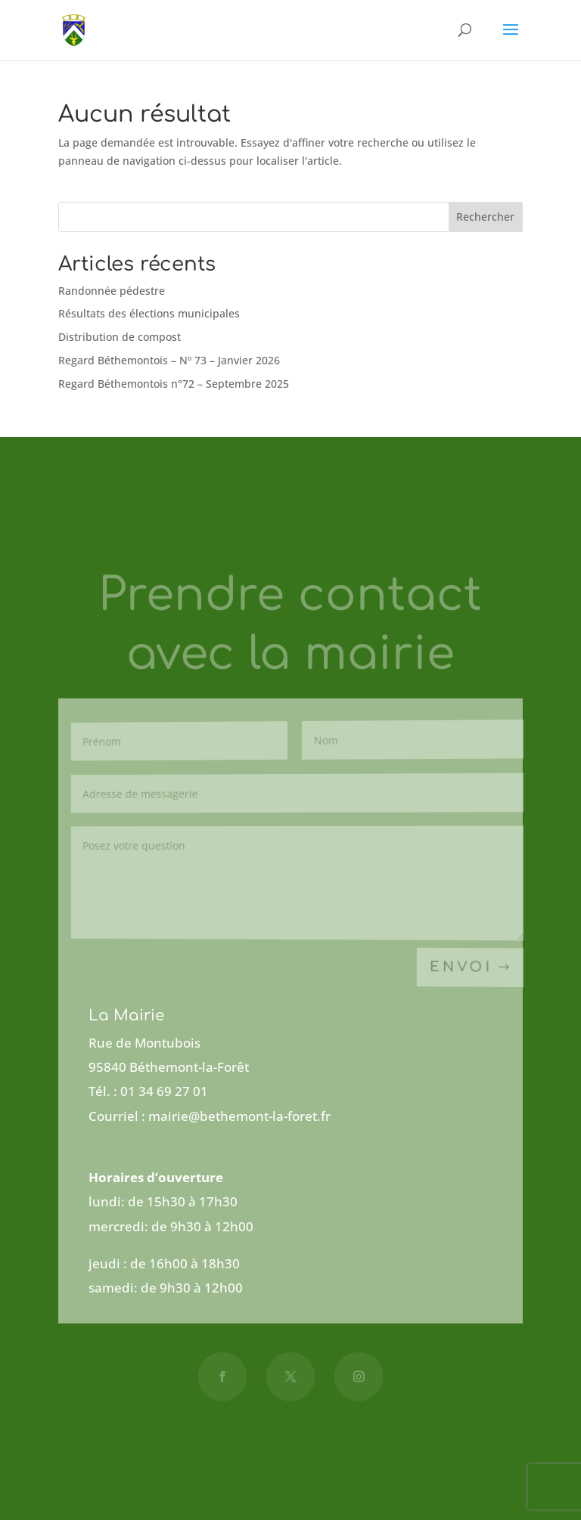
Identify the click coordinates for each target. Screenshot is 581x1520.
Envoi (461, 967)
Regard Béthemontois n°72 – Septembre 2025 (173, 383)
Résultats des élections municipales (149, 313)
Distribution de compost (119, 337)
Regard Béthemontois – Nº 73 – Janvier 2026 (169, 360)
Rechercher (485, 216)
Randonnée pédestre (111, 290)
